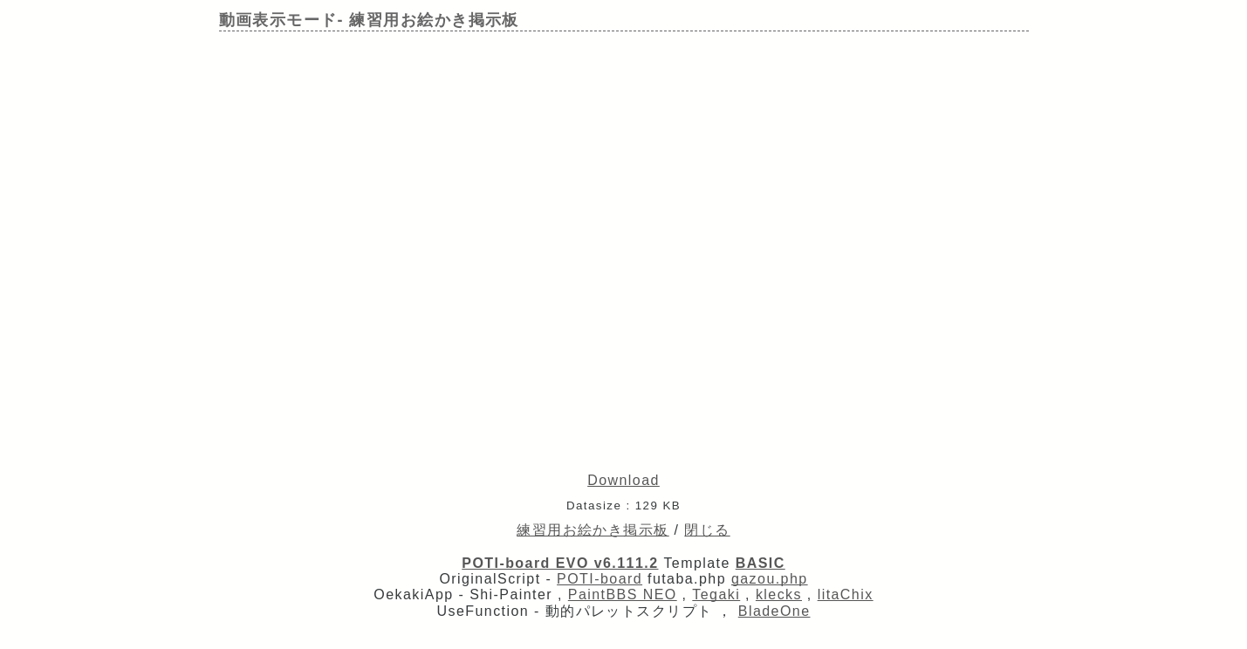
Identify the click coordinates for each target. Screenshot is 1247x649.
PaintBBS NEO (622, 594)
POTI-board (599, 578)
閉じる (707, 530)
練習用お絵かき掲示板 (592, 530)
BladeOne (774, 611)
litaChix (846, 594)
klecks (779, 594)
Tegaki (716, 594)
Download (623, 480)
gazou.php (769, 578)
